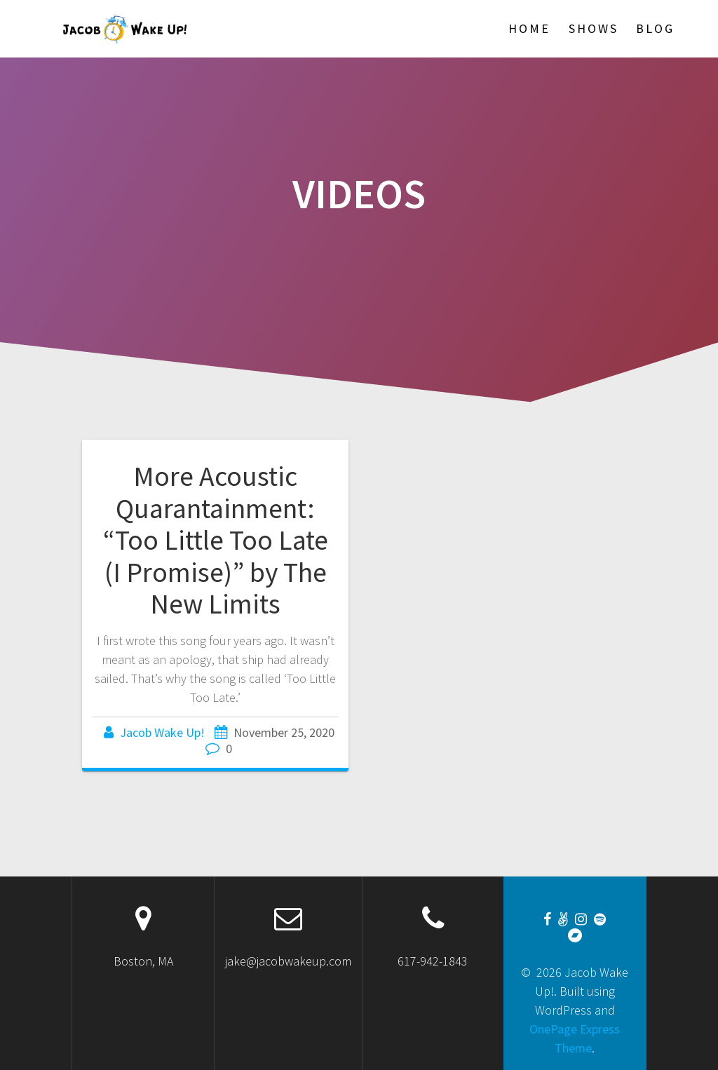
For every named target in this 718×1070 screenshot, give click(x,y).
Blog (655, 28)
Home (529, 28)
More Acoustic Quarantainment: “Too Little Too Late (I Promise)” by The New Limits (215, 540)
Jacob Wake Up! (162, 732)
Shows (593, 28)
